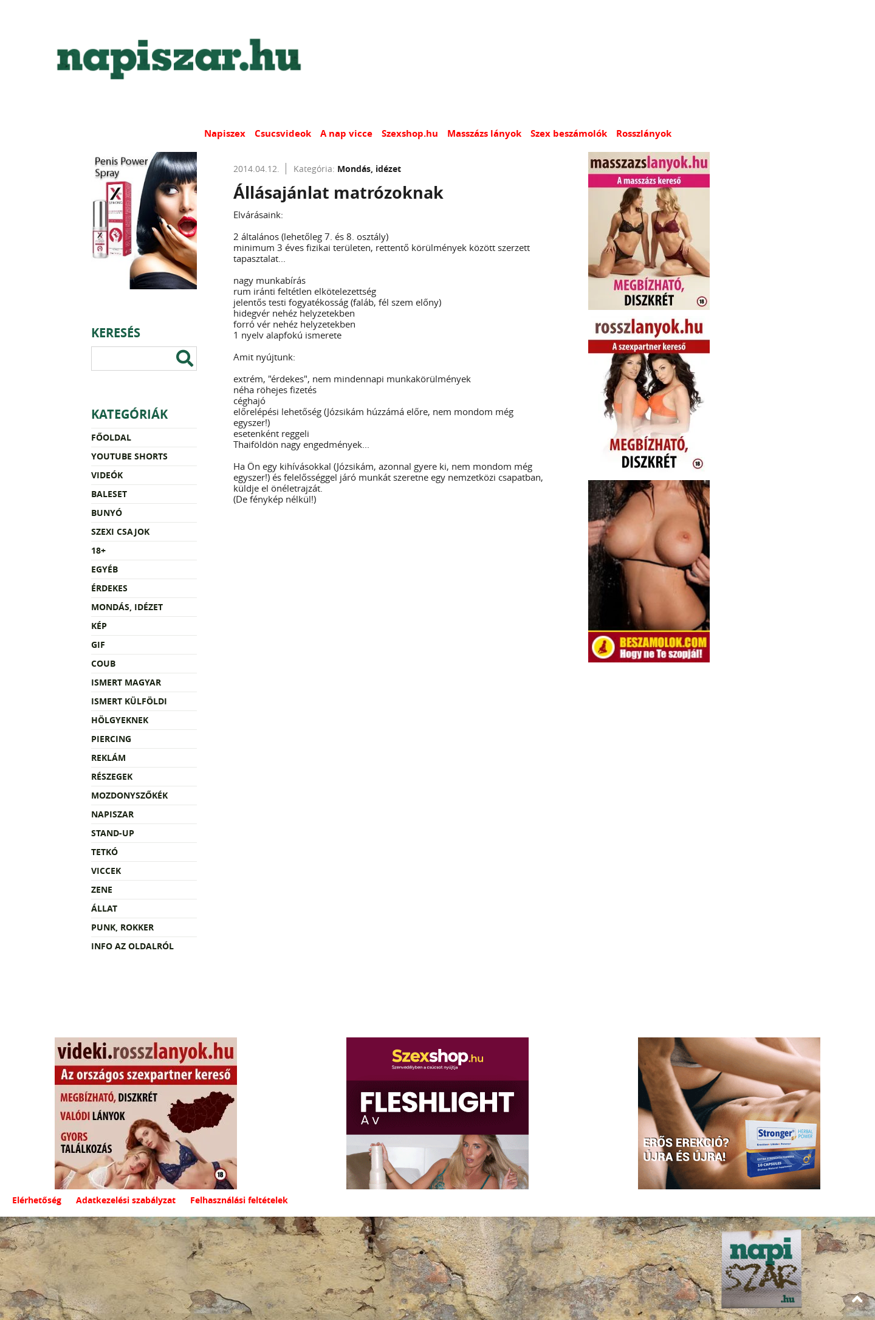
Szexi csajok (120, 531)
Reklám (108, 757)
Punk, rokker (122, 927)
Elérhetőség (36, 1200)
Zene (101, 889)
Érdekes (109, 588)
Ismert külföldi (129, 701)
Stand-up (112, 833)
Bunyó (106, 512)
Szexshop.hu (410, 133)
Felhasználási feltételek (239, 1200)
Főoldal (111, 437)
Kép (99, 625)
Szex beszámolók (568, 133)
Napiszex (224, 133)
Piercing (111, 738)
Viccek (106, 870)
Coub (103, 663)
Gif (98, 644)
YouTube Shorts (129, 456)
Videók (107, 475)
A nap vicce (346, 133)
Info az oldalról (132, 946)
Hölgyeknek (119, 720)
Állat (104, 908)
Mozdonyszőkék (129, 795)
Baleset (109, 494)
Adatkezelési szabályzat (126, 1200)
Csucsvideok (283, 133)
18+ (98, 550)
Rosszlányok (643, 133)
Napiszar (112, 814)
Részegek (111, 776)
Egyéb (104, 569)
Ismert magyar (126, 682)
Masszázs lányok (484, 133)
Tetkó (104, 852)
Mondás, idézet (127, 607)
